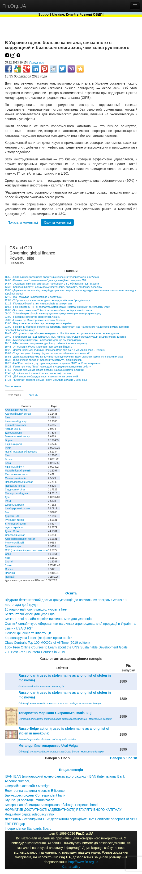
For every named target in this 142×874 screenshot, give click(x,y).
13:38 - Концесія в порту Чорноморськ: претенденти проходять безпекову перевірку (53, 286)
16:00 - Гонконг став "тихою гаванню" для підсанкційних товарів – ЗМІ (45, 280)
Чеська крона (13, 428)
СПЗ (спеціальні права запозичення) (26, 550)
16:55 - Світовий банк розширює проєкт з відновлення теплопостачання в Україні (52, 277)
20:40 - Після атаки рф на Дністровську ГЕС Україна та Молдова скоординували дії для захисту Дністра (65, 336)
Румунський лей (14, 542)
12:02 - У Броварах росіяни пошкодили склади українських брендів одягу (47, 300)
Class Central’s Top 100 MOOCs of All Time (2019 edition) (47, 642)
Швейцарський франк (17, 508)
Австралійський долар (18, 413)
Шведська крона (14, 504)
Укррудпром (36, 62)
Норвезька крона (15, 485)
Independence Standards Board (28, 828)
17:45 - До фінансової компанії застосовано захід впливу (38, 373)
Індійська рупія (13, 444)
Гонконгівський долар (17, 436)
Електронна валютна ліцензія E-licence (35, 790)
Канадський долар (15, 421)
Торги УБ (32, 395)
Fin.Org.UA (14, 6)
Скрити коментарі (57, 222)
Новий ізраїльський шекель (21, 451)
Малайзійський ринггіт (18, 470)
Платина (10, 572)
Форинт (9, 440)
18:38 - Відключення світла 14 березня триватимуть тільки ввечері (43, 359)
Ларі (7, 557)
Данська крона (13, 432)
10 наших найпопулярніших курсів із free (36, 609)
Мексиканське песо (16, 474)
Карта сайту (71, 867)
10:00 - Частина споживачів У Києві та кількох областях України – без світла (49, 310)
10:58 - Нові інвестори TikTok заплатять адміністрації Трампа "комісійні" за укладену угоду (57, 306)
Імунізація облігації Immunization (29, 800)
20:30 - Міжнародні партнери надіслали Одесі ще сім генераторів (43, 340)
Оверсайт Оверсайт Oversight (27, 786)
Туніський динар (14, 519)
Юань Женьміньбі (15, 425)
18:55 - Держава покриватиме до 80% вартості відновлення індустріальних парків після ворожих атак (64, 356)
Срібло (9, 569)
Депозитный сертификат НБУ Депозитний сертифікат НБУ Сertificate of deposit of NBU (71, 819)
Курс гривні (14, 395)
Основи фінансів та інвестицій (28, 633)
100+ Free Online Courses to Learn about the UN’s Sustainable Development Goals (66, 647)
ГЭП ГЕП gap (15, 824)
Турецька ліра (13, 546)
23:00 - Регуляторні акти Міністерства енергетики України (38, 323)
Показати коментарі (23, 222)
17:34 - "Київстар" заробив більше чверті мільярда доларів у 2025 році (46, 379)
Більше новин (13, 386)
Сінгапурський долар (17, 493)
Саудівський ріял (15, 489)
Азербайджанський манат (20, 538)
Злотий (9, 561)
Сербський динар (15, 535)
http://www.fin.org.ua (83, 862)
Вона (8, 463)
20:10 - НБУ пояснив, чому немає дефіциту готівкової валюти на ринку (46, 343)
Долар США (12, 531)
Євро (8, 553)
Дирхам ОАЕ (12, 516)
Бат (7, 512)
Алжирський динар (16, 409)
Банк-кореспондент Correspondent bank (35, 795)
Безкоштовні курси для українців (30, 614)
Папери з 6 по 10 (123, 758)
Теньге (9, 459)
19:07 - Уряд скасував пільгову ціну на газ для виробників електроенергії (47, 353)
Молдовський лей (15, 478)
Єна (7, 455)
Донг (7, 497)
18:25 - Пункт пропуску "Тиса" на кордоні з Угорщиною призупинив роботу (48, 366)
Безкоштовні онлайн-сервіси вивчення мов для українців (48, 619)
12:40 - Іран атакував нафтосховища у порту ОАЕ (33, 296)
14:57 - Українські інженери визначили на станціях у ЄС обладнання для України (52, 283)
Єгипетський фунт (15, 523)
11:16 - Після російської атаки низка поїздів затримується (38, 303)
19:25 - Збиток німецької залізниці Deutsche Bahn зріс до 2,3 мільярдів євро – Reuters (55, 350)
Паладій (9, 576)
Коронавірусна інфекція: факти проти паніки (38, 638)
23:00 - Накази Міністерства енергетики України (32, 316)
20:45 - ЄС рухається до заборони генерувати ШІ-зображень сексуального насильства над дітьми (62, 333)
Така (7, 417)
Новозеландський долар (19, 481)
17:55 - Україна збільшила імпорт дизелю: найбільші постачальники (44, 369)
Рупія (8, 447)
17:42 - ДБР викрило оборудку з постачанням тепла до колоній (41, 376)
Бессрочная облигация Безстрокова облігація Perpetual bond (51, 805)
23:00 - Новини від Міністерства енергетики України (35, 320)
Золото (9, 565)
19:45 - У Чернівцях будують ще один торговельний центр (38, 346)
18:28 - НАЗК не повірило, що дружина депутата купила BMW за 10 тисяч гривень (52, 363)
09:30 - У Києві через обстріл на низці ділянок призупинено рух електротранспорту (53, 313)
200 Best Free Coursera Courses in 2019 (35, 652)
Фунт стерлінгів (14, 527)
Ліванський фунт (14, 466)
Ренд (8, 500)
